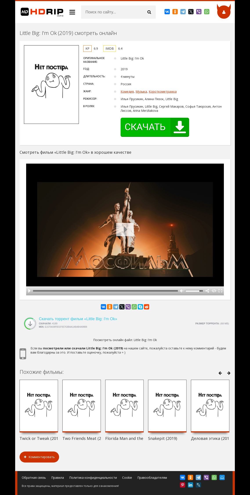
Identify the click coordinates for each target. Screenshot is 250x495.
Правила (57, 477)
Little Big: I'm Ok (145, 340)
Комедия (127, 91)
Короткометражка (163, 91)
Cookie (127, 477)
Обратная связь (34, 477)
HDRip (39, 12)
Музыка (141, 91)
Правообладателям (152, 477)
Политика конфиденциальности (93, 477)
